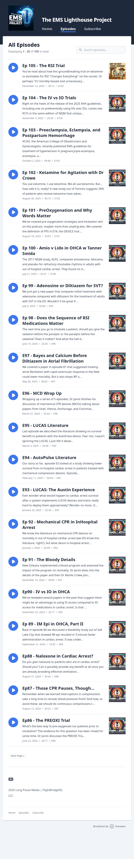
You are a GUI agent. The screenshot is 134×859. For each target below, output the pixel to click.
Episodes (68, 29)
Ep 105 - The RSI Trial (43, 65)
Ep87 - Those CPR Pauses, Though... (58, 688)
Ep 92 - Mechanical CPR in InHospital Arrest (60, 524)
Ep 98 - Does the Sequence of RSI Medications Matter (55, 320)
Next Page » (18, 755)
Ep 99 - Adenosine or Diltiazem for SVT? (62, 285)
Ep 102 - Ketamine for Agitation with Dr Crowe (63, 175)
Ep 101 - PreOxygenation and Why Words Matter (57, 212)
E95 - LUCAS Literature (45, 425)
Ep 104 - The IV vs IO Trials (49, 97)
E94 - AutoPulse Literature (49, 457)
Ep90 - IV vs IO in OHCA (46, 591)
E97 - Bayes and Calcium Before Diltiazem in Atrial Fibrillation (54, 358)
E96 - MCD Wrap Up (42, 393)
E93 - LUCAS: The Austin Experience (58, 489)
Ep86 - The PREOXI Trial (46, 720)
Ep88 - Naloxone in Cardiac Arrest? (57, 656)
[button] (13, 67)
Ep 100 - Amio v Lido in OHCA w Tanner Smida (62, 250)
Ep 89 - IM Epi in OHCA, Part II (52, 624)
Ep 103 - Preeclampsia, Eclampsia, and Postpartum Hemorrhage (61, 132)
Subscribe (92, 29)
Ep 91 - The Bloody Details (48, 559)
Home (47, 29)
